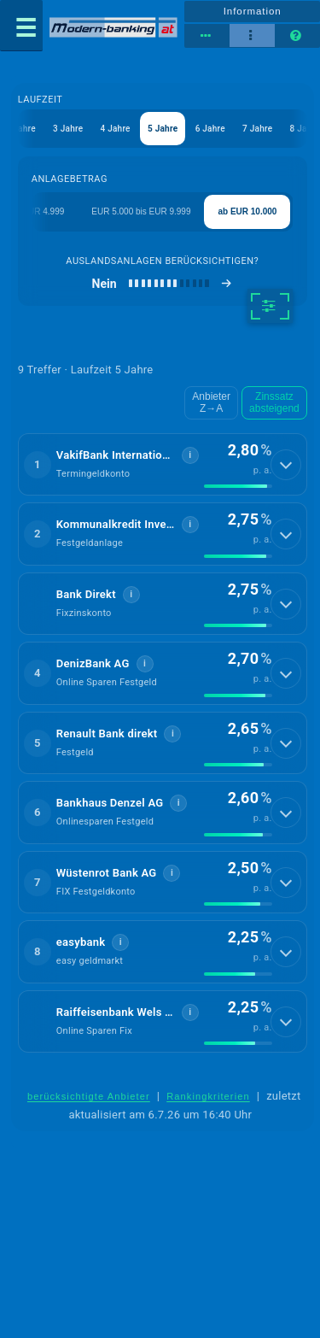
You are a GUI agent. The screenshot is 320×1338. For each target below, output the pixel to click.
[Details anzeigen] (286, 464)
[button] (162, 465)
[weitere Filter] (270, 306)
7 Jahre (257, 128)
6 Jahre (210, 128)
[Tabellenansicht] (207, 36)
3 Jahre (68, 128)
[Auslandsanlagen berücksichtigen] (162, 283)
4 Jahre (115, 128)
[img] (238, 486)
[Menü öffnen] (21, 25)
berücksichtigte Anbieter (88, 1096)
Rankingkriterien (208, 1096)
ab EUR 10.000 (247, 211)
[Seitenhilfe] (297, 36)
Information (253, 11)
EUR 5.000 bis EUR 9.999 (140, 211)
